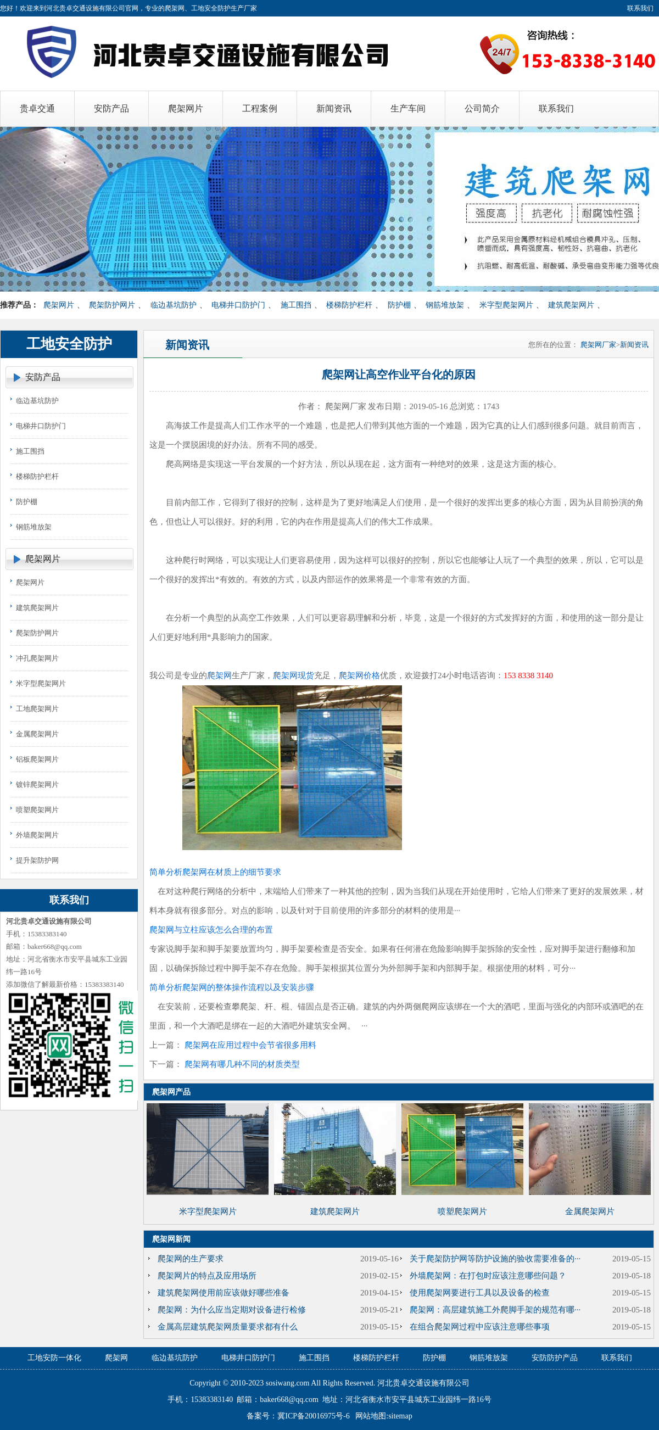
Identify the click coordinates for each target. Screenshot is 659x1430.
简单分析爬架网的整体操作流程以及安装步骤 (231, 987)
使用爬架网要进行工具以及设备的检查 (480, 1292)
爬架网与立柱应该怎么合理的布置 (211, 929)
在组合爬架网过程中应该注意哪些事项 (480, 1326)
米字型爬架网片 (506, 305)
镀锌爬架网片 (37, 784)
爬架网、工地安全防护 (198, 8)
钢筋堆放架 (445, 305)
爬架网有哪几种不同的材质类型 (242, 1064)
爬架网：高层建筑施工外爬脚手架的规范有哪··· (495, 1309)
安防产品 (42, 377)
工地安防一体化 (54, 1358)
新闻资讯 (634, 344)
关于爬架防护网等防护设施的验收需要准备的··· (495, 1258)
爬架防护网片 (112, 305)
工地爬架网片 (37, 709)
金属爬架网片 (37, 734)
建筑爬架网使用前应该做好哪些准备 (223, 1292)
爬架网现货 (293, 675)
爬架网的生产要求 (191, 1258)
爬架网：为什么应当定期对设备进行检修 (232, 1309)
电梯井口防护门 (238, 305)
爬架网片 (58, 305)
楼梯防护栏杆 (349, 305)
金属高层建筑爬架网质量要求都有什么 (228, 1326)
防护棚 (399, 305)
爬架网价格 (359, 675)
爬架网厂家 (598, 344)
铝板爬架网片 (37, 759)
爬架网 (219, 675)
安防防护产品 (555, 1358)
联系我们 (640, 8)
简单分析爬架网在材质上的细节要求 (215, 872)
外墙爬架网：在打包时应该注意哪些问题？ (488, 1275)
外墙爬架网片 (37, 835)
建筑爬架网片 (571, 305)
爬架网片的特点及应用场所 (207, 1275)
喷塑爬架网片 (37, 810)
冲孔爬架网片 (37, 658)
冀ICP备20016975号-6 (313, 1416)
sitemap (400, 1416)
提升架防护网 (37, 860)
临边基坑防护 (173, 305)
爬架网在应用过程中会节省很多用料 (250, 1045)
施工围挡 (296, 305)
